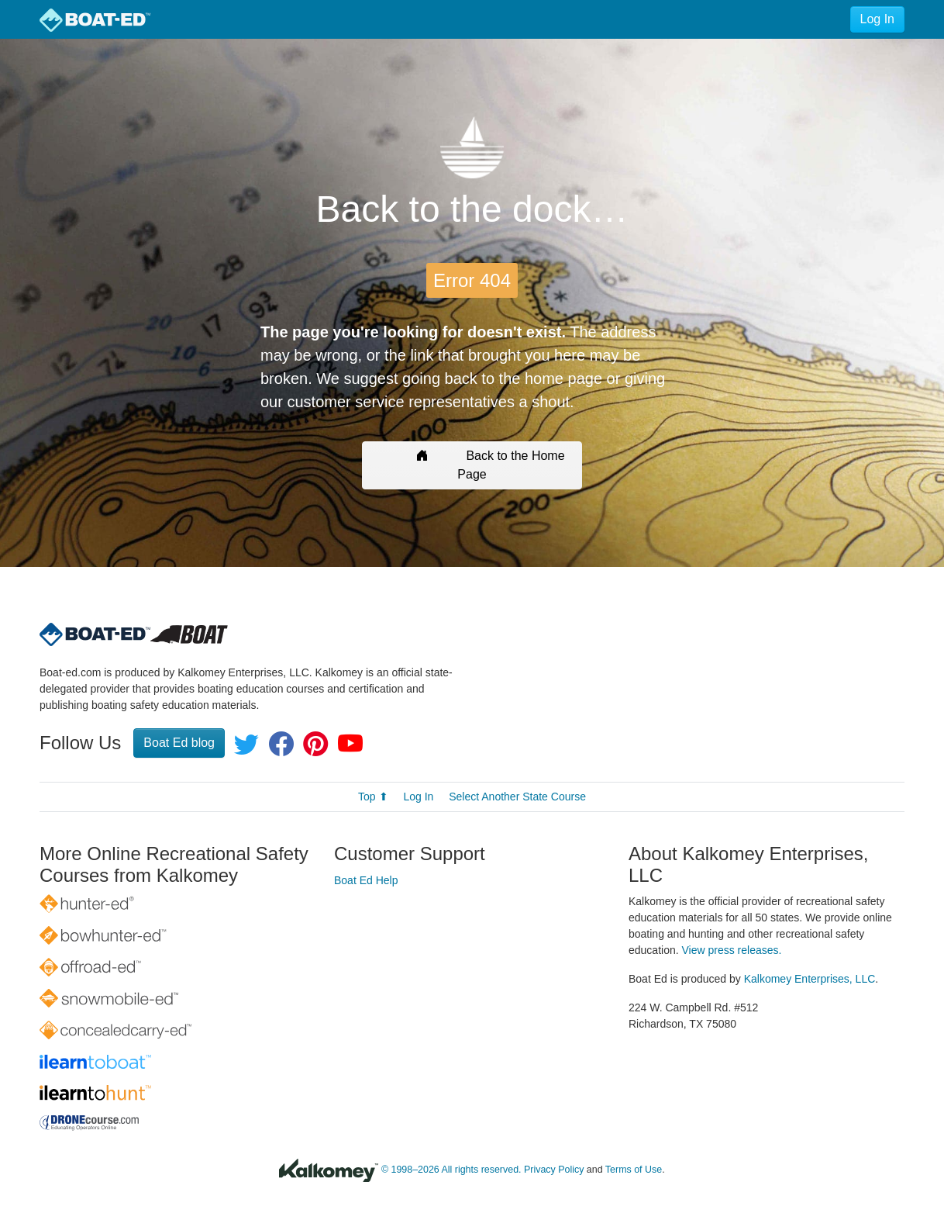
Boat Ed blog (179, 742)
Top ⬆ (373, 796)
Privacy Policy (554, 1169)
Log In (877, 19)
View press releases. (732, 950)
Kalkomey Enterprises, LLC (810, 979)
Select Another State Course (517, 796)
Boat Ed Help (366, 880)
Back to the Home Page (471, 465)
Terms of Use (633, 1169)
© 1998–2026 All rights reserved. (451, 1169)
